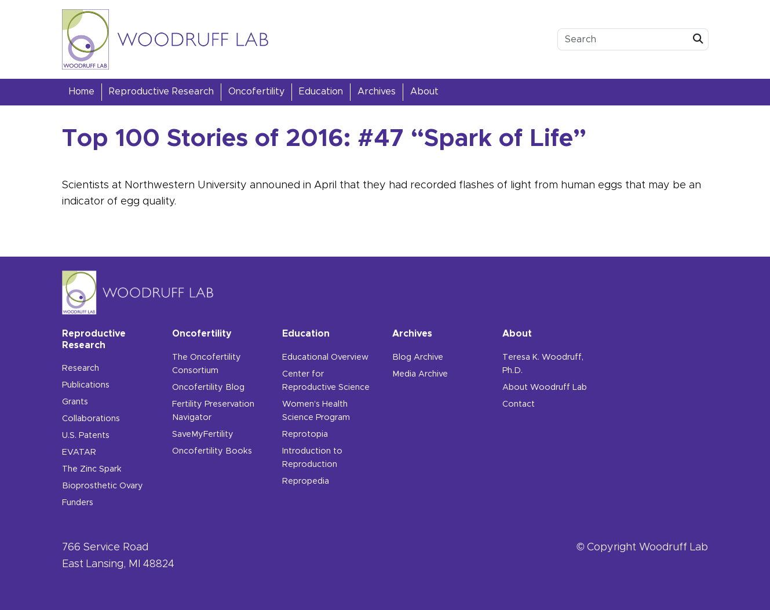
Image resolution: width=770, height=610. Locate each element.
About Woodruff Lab (544, 387)
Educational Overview (325, 357)
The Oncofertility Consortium (206, 364)
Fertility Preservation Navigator (213, 411)
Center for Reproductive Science (326, 381)
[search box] (623, 39)
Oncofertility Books (212, 451)
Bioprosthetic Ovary (102, 486)
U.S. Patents (86, 436)
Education (321, 91)
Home (81, 91)
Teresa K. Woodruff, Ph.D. (542, 364)
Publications (86, 385)
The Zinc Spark (92, 469)
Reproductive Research (161, 91)
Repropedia (305, 481)
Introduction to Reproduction (312, 458)
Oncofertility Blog (208, 387)
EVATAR (79, 452)
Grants (75, 402)
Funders (77, 503)
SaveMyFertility (202, 434)
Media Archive (420, 374)
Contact (518, 404)
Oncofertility (256, 91)
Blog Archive (417, 357)
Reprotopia (305, 434)
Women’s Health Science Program (316, 411)
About (424, 91)
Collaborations (91, 419)
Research (80, 368)
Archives (376, 91)
